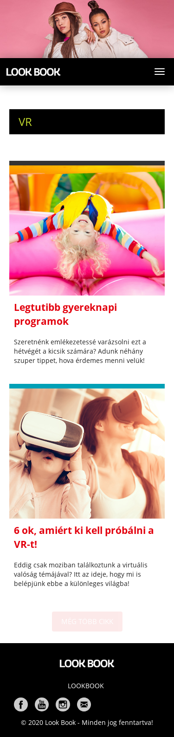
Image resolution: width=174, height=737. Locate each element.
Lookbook (86, 685)
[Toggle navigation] (159, 71)
